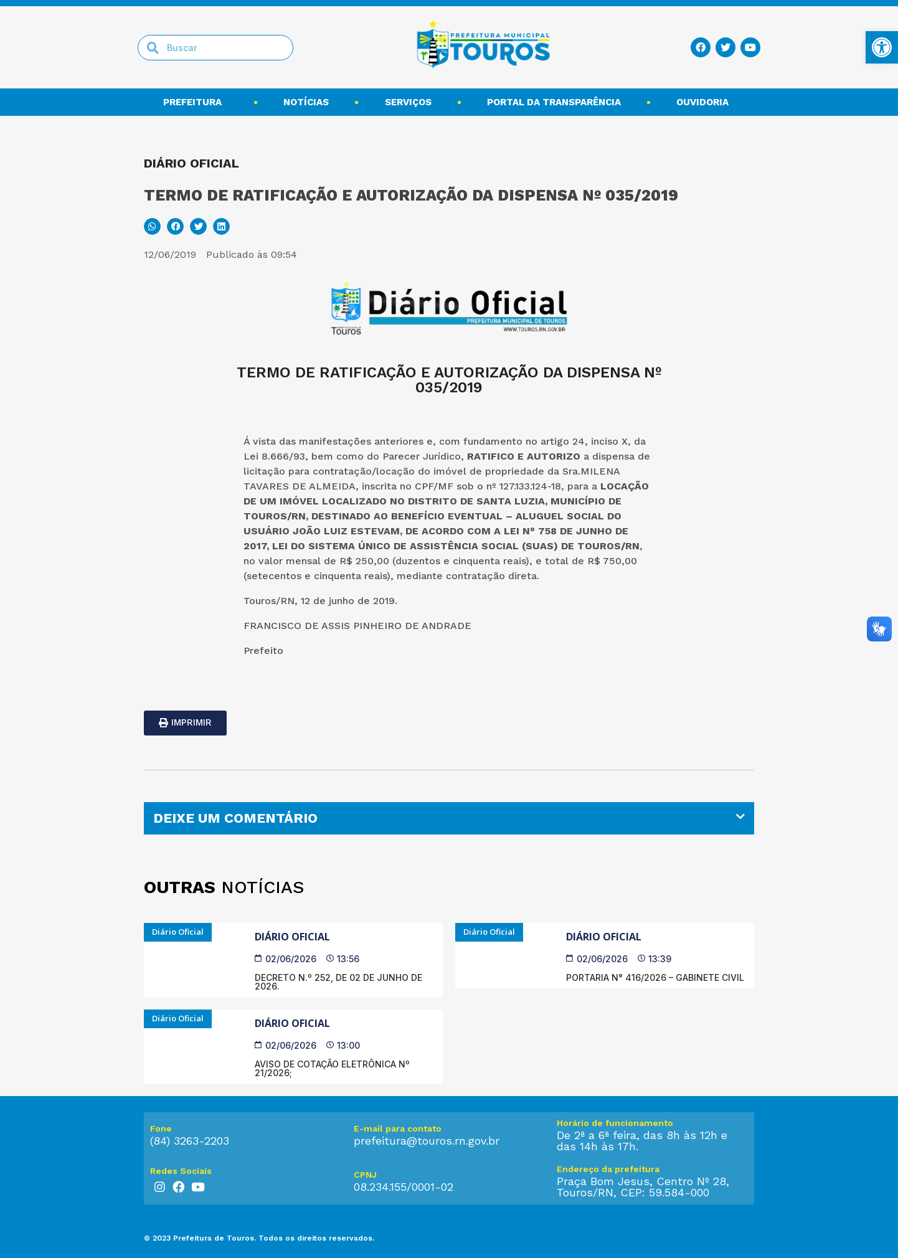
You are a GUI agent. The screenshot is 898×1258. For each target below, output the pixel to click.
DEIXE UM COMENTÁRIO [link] (235, 818)
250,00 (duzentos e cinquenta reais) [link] (442, 561)
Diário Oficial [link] (292, 937)
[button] (152, 226)
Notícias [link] (306, 102)
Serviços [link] (408, 102)
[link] (882, 47)
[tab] (449, 818)
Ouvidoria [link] (705, 102)
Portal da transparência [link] (554, 102)
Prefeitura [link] (195, 102)
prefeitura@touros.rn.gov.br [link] (426, 1140)
